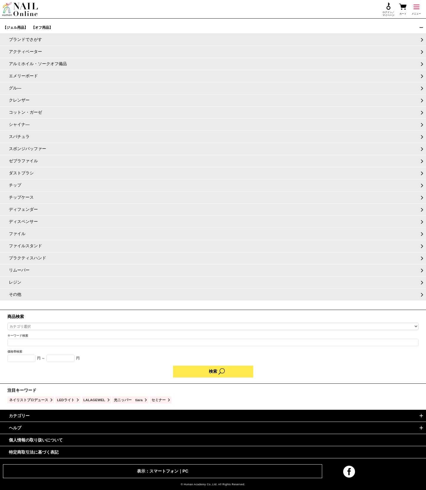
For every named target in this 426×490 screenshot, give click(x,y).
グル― (15, 88)
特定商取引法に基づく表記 (34, 452)
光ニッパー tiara (128, 400)
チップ (15, 185)
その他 (15, 294)
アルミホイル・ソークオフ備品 (38, 63)
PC (185, 471)
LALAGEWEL (94, 400)
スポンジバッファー (27, 148)
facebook (349, 472)
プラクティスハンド (27, 258)
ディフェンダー (23, 209)
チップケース (21, 197)
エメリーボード (23, 75)
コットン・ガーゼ (25, 112)
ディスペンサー (23, 221)
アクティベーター (25, 51)
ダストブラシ (21, 173)
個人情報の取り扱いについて (36, 440)
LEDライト (66, 400)
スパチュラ (19, 136)
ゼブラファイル (23, 160)
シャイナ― (19, 124)
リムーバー (19, 270)
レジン (15, 282)
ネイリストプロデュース (28, 400)
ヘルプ (15, 427)
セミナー (158, 400)
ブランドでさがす (25, 39)
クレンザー (19, 100)
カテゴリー (19, 415)
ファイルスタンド (25, 245)
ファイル (17, 233)
